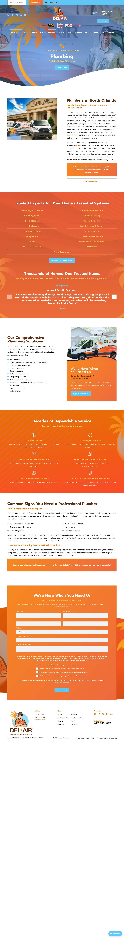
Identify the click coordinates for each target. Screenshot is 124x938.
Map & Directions (40, 720)
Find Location (36, 2)
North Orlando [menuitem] (16, 32)
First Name (20, 612)
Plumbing (61, 724)
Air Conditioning (63, 718)
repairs (78, 145)
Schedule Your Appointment (62, 260)
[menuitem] (81, 738)
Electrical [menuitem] (61, 32)
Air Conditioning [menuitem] (30, 32)
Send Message (62, 690)
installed (70, 135)
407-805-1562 (107, 12)
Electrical (74, 715)
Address (19, 628)
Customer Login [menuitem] (107, 32)
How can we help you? (23, 644)
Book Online (62, 67)
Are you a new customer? (24, 636)
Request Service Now (80, 394)
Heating (60, 721)
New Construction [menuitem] (75, 32)
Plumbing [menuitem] (52, 32)
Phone (18, 620)
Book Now (103, 21)
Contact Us (74, 724)
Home (60, 715)
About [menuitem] (96, 32)
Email (64, 620)
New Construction (77, 718)
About (73, 721)
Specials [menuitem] (88, 32)
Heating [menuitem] (43, 32)
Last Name (66, 612)
